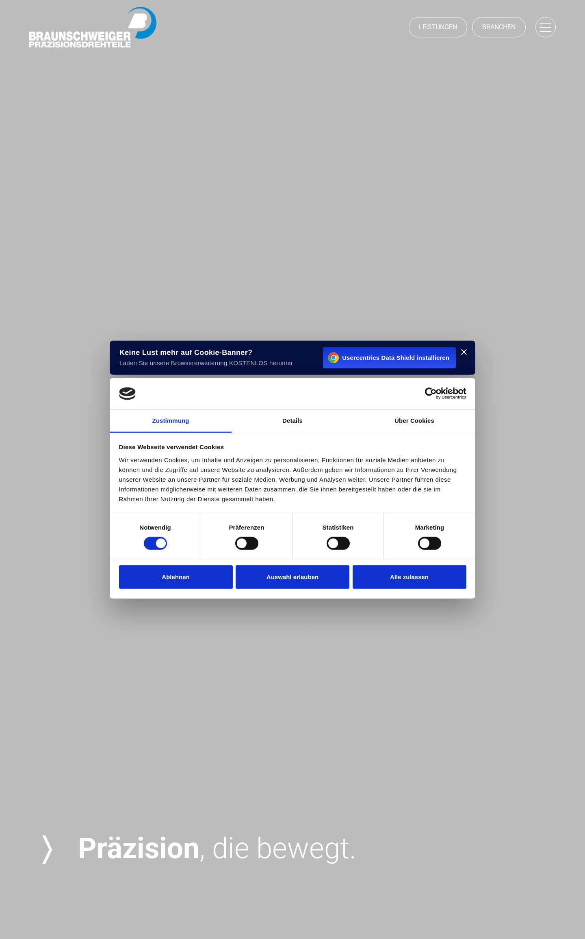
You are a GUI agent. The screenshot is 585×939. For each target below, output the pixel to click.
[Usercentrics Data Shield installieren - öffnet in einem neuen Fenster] (292, 358)
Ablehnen (175, 576)
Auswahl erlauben (292, 576)
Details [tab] (292, 420)
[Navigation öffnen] (545, 27)
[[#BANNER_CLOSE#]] (464, 352)
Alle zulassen (409, 576)
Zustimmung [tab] (170, 420)
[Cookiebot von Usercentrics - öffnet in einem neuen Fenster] (430, 393)
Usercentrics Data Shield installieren (388, 357)
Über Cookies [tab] (414, 420)
